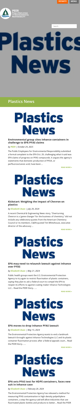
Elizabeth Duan (18, 208)
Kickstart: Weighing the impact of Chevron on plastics (36, 203)
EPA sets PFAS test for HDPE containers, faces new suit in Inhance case (39, 383)
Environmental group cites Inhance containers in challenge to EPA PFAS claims (38, 141)
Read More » (66, 167)
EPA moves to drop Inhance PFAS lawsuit (33, 325)
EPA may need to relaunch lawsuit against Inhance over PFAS (39, 265)
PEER (13, 146)
